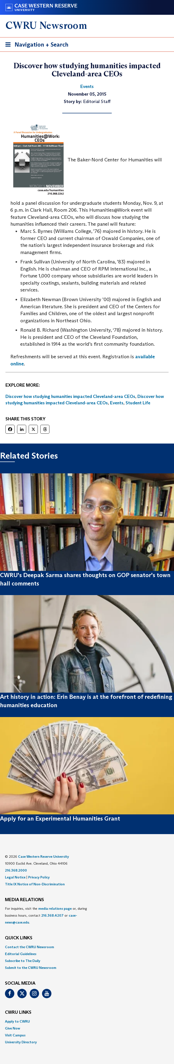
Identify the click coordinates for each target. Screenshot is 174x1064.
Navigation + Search (35, 45)
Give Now (12, 1028)
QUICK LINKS (18, 938)
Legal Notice (15, 877)
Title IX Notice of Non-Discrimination (35, 884)
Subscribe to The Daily (22, 961)
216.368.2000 (16, 870)
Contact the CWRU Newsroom (29, 947)
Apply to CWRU (17, 1021)
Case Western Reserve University (43, 856)
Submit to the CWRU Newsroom (30, 967)
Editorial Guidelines (20, 954)
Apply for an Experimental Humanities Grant (60, 818)
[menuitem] (87, 947)
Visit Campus (15, 1035)
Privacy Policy (39, 877)
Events (116, 403)
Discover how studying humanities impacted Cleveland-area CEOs (70, 396)
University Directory (21, 1042)
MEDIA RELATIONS (24, 899)
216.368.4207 (52, 915)
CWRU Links (18, 1012)
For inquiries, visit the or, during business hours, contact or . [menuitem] (46, 915)
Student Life (138, 403)
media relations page (55, 908)
